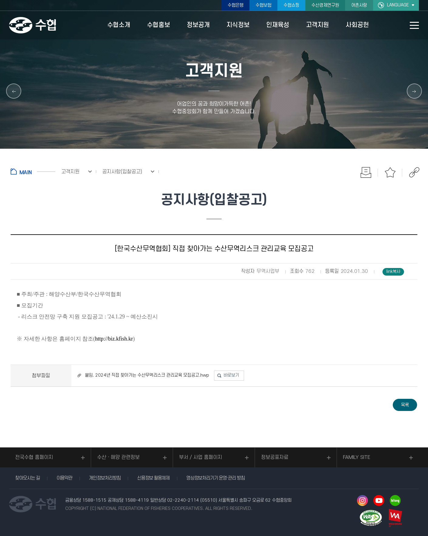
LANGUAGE (398, 5)
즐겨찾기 (390, 172)
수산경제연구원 (325, 5)
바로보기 (231, 375)
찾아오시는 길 (27, 478)
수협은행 (235, 5)
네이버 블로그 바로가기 (395, 500)
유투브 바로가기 (378, 500)
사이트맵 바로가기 (414, 25)
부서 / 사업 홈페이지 (200, 457)
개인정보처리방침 (105, 478)
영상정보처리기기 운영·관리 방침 (215, 478)
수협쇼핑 (291, 5)
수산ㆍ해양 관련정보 (118, 457)
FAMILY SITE (356, 457)
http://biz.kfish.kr (114, 339)
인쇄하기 (366, 172)
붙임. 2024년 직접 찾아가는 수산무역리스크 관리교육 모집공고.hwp (147, 375)
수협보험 (263, 5)
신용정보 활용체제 (153, 478)
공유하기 (414, 172)
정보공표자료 (274, 457)
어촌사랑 (359, 5)
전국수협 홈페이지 (34, 457)
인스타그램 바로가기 (362, 500)
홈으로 (33, 171)
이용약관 (64, 478)
